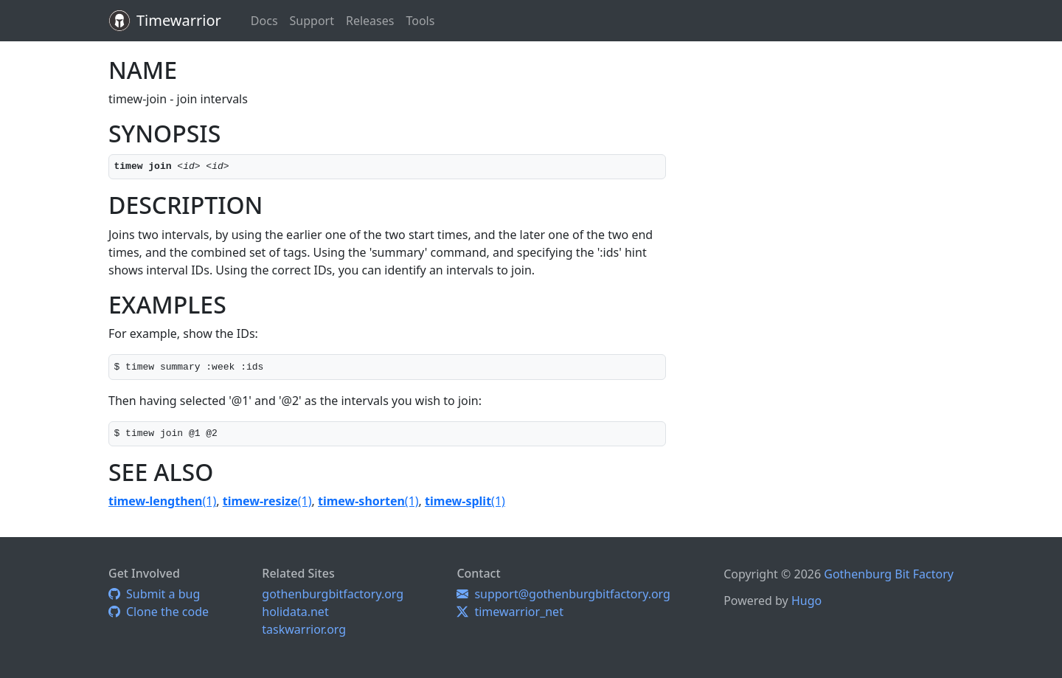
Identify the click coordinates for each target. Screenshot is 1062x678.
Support (312, 21)
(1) (162, 501)
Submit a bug (154, 594)
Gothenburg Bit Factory (889, 574)
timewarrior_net (510, 611)
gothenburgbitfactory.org (332, 594)
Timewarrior (178, 20)
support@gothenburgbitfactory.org (563, 594)
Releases (370, 21)
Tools (420, 21)
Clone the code (158, 611)
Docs (264, 21)
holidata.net (295, 611)
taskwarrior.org (304, 629)
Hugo (806, 600)
